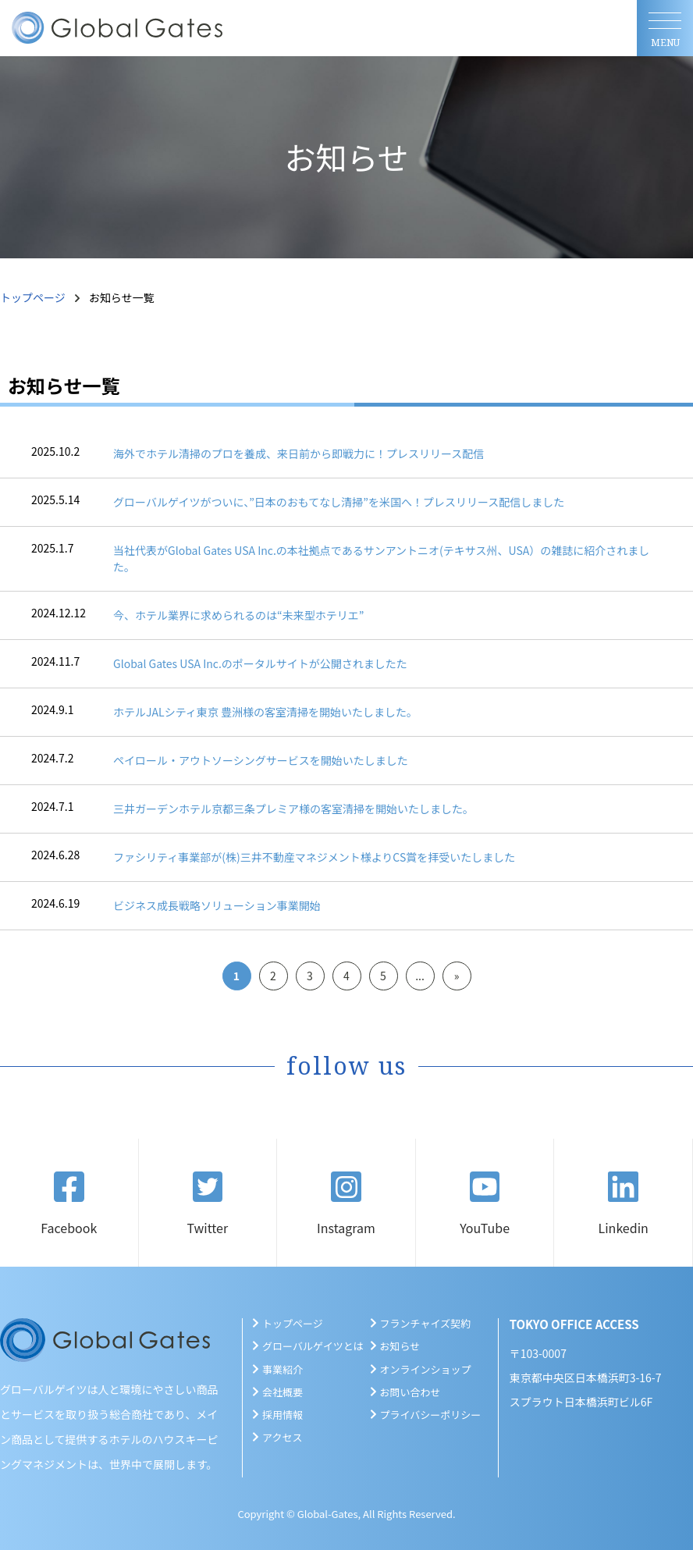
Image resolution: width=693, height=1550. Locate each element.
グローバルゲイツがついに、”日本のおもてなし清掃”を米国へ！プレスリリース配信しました (338, 502)
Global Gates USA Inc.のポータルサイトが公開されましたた (260, 663)
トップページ (33, 297)
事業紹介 (282, 1369)
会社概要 (282, 1392)
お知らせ (400, 1346)
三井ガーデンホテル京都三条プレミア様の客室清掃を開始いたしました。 (293, 808)
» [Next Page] (457, 975)
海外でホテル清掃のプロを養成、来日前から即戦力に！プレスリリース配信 (298, 453)
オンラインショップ (425, 1369)
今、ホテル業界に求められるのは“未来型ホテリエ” (238, 615)
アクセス (282, 1437)
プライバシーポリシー (431, 1415)
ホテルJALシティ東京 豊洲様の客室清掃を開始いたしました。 (265, 712)
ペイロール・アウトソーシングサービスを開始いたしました (260, 760)
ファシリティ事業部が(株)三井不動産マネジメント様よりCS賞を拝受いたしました (314, 857)
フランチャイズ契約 (425, 1323)
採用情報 (282, 1415)
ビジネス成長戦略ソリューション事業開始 (217, 905)
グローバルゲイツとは (313, 1346)
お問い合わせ (410, 1392)
